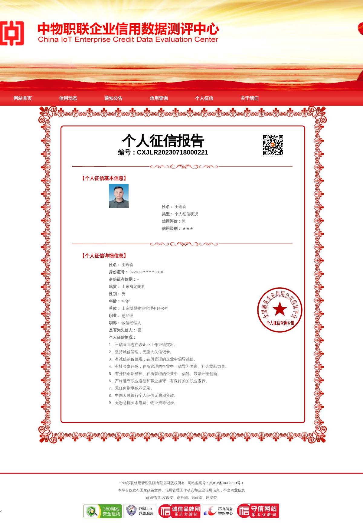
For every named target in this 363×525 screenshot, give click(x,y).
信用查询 (159, 98)
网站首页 (23, 98)
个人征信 (204, 98)
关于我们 (249, 98)
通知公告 (113, 98)
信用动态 (68, 98)
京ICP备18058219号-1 (226, 483)
